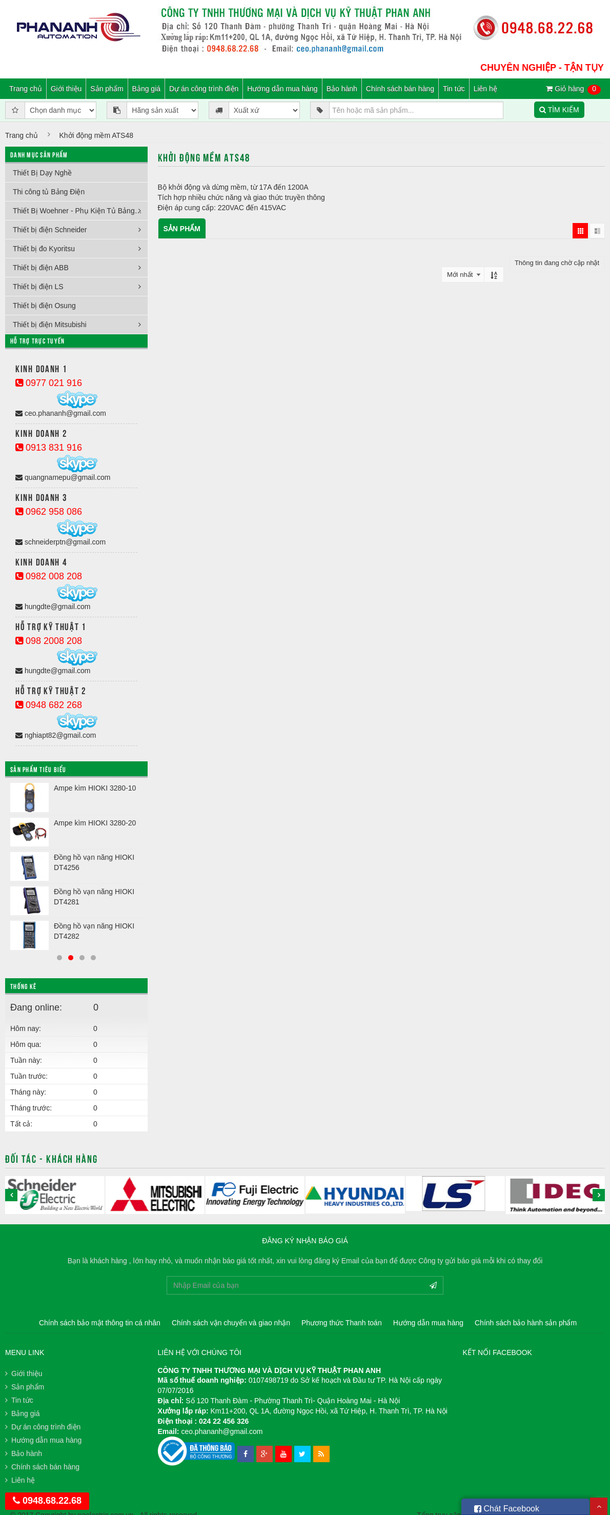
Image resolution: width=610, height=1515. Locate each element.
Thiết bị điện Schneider (50, 230)
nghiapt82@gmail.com (55, 735)
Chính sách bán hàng (400, 89)
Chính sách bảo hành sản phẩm (526, 1323)
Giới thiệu (66, 89)
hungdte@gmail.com (53, 606)
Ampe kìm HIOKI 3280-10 (95, 788)
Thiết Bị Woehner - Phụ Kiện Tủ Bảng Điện (80, 211)
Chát (506, 1507)
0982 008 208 (48, 576)
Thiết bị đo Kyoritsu (44, 249)
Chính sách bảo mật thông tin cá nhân (99, 1323)
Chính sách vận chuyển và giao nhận (231, 1323)
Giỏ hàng (573, 89)
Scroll (598, 1506)
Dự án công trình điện (203, 89)
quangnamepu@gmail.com (62, 477)
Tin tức (454, 89)
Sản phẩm (106, 89)
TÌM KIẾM (559, 110)
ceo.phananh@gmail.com (60, 413)
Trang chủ (25, 89)
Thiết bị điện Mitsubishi (50, 324)
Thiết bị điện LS (38, 286)
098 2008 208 (48, 641)
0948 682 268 (48, 705)
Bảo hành (342, 89)
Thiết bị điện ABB (41, 268)
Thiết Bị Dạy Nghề (42, 173)
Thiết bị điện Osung (44, 305)
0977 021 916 (48, 383)
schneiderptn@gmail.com (60, 542)
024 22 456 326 (224, 1421)
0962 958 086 (48, 512)
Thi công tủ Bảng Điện (49, 192)
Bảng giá (146, 89)
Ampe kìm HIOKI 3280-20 (95, 823)
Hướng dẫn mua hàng (282, 89)
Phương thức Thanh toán (341, 1323)
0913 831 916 (48, 447)
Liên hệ (485, 89)
